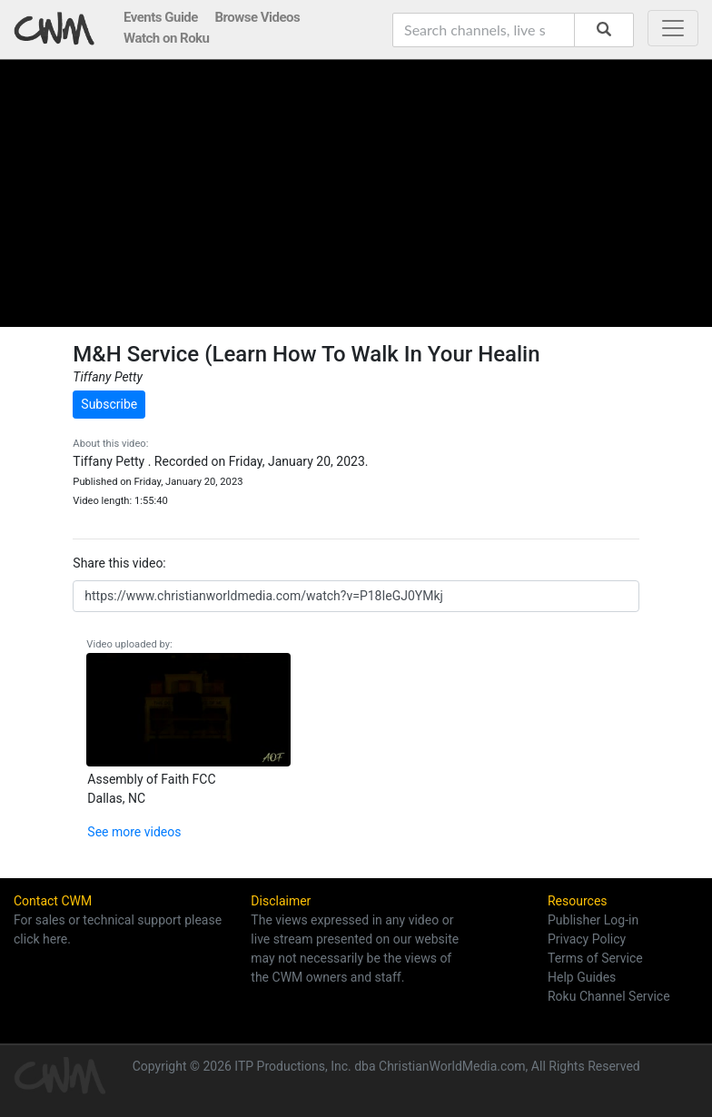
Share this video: (119, 563)
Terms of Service (595, 958)
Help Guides (582, 977)
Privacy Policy (587, 939)
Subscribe (109, 404)
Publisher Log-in (593, 920)
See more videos (134, 832)
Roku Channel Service (609, 996)
